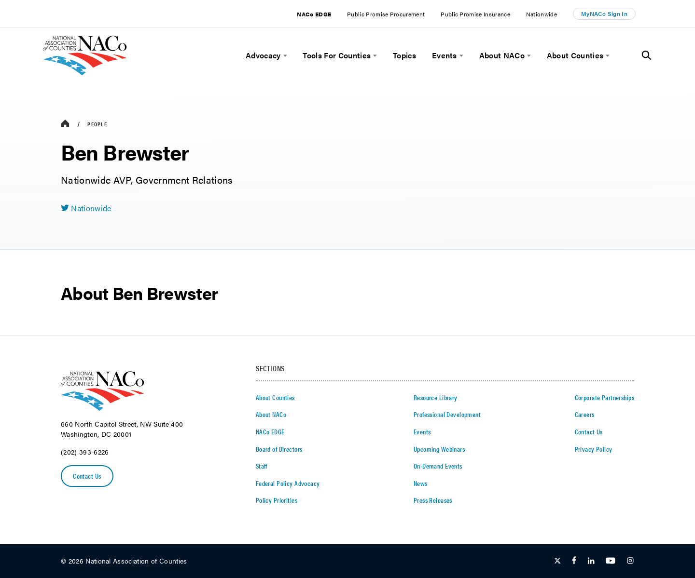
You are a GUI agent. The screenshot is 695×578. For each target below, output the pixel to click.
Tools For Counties (337, 55)
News (421, 483)
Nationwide (541, 14)
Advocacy (263, 55)
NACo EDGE (314, 14)
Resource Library (436, 397)
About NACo (502, 55)
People (97, 124)
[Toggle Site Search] (646, 55)
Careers (585, 414)
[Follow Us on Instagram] (630, 561)
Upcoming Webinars (439, 449)
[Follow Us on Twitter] (557, 561)
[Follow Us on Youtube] (610, 561)
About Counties (575, 55)
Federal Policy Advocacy (288, 483)
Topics (404, 55)
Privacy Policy (593, 449)
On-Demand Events (438, 465)
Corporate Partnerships (604, 397)
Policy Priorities (276, 500)
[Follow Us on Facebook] (574, 561)
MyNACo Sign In (604, 13)
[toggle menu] (284, 55)
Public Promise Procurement (386, 14)
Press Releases (433, 500)
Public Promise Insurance (475, 14)
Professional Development (447, 414)
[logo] (85, 72)
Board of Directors (279, 449)
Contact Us (87, 476)
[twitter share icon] (86, 208)
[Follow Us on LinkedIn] (591, 561)
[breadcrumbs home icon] (65, 124)
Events (444, 55)
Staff (261, 465)
